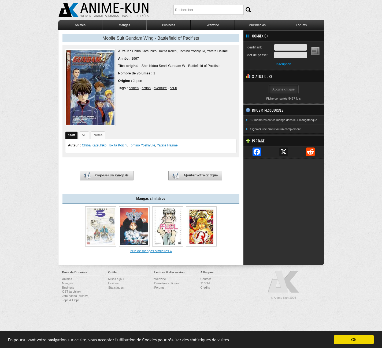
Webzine (213, 25)
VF (84, 135)
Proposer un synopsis (106, 176)
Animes (80, 25)
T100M (205, 283)
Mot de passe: (257, 55)
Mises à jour (116, 279)
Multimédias (257, 25)
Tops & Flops (71, 300)
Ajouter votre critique (195, 176)
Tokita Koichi (167, 51)
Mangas (124, 25)
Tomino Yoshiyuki (192, 51)
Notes (98, 135)
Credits (205, 287)
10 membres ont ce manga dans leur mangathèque (283, 120)
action (146, 88)
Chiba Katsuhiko (144, 51)
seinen (134, 88)
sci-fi (173, 88)
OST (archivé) (71, 291)
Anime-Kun (284, 282)
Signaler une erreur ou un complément (275, 129)
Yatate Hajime (217, 51)
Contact (206, 279)
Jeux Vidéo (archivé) (76, 295)
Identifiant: (254, 47)
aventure (160, 88)
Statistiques (116, 287)
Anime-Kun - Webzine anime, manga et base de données (103, 10)
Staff (71, 135)
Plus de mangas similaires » (151, 251)
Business (168, 25)
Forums (301, 25)
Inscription (283, 64)
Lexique (113, 283)
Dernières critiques (166, 283)
